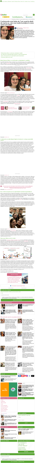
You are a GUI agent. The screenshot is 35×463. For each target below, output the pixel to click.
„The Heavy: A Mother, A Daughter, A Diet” (13, 240)
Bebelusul (9, 1)
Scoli (2, 404)
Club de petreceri (4, 407)
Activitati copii (4, 408)
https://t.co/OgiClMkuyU (26, 187)
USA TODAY (26, 241)
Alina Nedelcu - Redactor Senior (23, 27)
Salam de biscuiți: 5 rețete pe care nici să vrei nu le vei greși (10, 439)
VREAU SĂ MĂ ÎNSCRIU (17, 300)
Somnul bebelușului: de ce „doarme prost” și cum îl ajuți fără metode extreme (11, 421)
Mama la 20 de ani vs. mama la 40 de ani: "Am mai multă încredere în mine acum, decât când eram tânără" (11, 322)
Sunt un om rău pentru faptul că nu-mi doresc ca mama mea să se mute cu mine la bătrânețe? (28, 306)
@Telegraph (31, 186)
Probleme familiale (8, 19)
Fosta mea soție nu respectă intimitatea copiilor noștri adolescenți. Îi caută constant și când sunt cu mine (11, 306)
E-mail (2, 293)
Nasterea (6, 1)
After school (3, 403)
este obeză (8, 63)
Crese (2, 400)
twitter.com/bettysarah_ (11, 92)
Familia (22, 1)
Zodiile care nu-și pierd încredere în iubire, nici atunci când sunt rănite (10, 364)
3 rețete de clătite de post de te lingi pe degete (11, 435)
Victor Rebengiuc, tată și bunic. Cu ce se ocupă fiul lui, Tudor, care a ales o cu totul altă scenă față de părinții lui (27, 390)
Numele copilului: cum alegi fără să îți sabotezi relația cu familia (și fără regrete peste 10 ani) (10, 417)
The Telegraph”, (13, 231)
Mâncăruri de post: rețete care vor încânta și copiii (10, 431)
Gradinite (3, 401)
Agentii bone (3, 411)
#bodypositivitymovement (17, 187)
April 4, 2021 (24, 188)
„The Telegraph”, (5, 101)
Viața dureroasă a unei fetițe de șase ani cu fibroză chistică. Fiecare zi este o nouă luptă (28, 365)
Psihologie (16, 1)
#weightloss (11, 187)
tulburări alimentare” (17, 103)
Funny (29, 1)
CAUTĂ (26, 423)
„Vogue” (18, 95)
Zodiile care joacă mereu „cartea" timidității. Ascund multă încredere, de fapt (10, 334)
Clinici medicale (4, 410)
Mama (19, 1)
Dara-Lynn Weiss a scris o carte (7, 57)
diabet (20, 199)
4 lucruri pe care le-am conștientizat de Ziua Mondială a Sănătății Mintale (8, 377)
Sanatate (26, 1)
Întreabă (26, 452)
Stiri (23, 1)
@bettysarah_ (6, 187)
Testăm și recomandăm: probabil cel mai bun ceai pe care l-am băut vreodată (25, 430)
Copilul (13, 1)
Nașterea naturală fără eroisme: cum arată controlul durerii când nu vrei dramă (11, 424)
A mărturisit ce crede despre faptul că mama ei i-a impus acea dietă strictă (14, 54)
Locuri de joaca (4, 406)
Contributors (32, 1)
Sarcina (3, 1)
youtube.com (6, 137)
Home (1, 19)
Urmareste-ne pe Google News (17, 286)
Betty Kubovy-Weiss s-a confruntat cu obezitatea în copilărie (12, 53)
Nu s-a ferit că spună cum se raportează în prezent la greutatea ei (13, 55)
